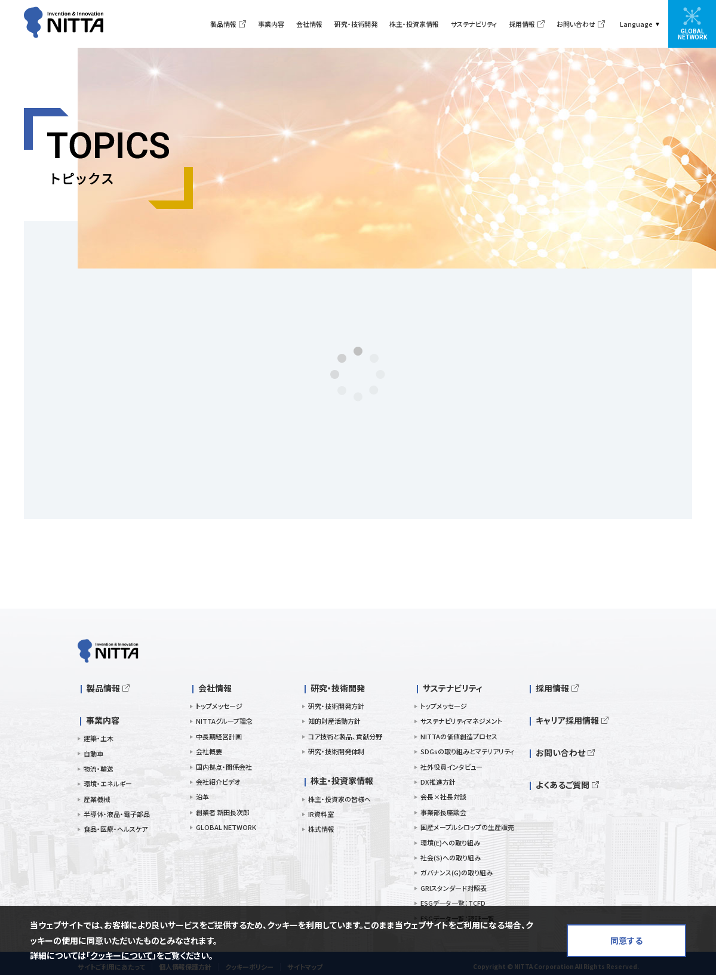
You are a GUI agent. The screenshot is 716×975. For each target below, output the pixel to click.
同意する (626, 940)
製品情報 (223, 24)
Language (636, 24)
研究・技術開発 (355, 24)
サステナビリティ (474, 24)
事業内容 (271, 24)
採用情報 (522, 24)
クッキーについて (121, 955)
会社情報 (309, 24)
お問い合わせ (576, 24)
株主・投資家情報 (414, 24)
